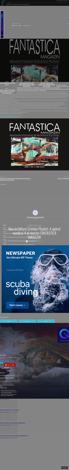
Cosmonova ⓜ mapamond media (35, 217)
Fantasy (36, 225)
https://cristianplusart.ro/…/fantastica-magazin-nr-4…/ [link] (9, 117)
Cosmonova (30, 225)
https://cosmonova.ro (35, 218)
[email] (4, 361)
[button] (19, 23)
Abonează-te (64, 467)
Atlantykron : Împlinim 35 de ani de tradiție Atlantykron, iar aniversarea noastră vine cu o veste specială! (15, 179)
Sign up (1, 362)
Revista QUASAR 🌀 (32, 241)
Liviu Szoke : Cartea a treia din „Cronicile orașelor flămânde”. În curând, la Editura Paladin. (7, 384)
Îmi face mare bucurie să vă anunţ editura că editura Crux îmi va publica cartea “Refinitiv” (7, 380)
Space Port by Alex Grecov (63, 178)
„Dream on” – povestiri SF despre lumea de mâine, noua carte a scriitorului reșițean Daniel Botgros (7, 389)
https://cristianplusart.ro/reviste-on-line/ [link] (7, 115)
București (8, 321)
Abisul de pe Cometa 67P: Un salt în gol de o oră (7, 376)
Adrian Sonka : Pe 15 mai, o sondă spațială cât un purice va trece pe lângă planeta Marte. (18, 244)
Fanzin (40, 225)
